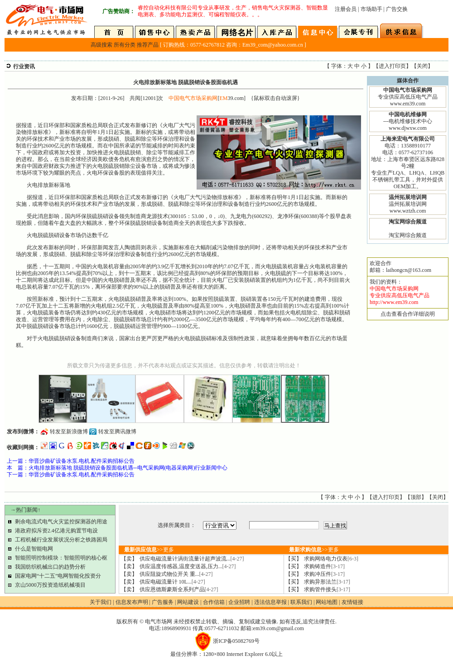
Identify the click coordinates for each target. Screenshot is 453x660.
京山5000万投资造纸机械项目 (50, 585)
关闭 (422, 66)
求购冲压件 (324, 574)
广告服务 (162, 602)
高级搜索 (101, 45)
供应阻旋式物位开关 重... (176, 574)
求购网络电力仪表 (331, 559)
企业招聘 (239, 602)
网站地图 (326, 602)
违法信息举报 (270, 602)
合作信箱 (214, 602)
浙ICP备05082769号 (236, 641)
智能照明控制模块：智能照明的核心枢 (61, 558)
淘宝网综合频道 (408, 235)
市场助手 (371, 9)
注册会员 (346, 9)
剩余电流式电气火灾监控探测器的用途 (61, 521)
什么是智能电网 (34, 549)
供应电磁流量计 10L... (172, 582)
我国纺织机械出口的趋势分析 (50, 567)
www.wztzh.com (408, 211)
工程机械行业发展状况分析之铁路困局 (61, 540)
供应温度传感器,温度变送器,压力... (188, 566)
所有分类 (124, 45)
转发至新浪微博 (69, 431)
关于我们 (100, 602)
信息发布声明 (132, 602)
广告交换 (397, 9)
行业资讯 (24, 66)
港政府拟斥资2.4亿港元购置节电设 (56, 530)
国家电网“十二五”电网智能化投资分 (58, 576)
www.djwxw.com (408, 128)
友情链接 (352, 602)
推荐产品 (148, 45)
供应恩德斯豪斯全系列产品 (179, 589)
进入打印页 (392, 66)
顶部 (415, 497)
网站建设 (188, 602)
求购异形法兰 (327, 582)
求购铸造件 (324, 566)
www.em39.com (408, 103)
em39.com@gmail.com (278, 628)
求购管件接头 (327, 589)
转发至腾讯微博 (117, 431)
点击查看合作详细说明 (408, 314)
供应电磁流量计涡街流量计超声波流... (192, 559)
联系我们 (301, 602)
